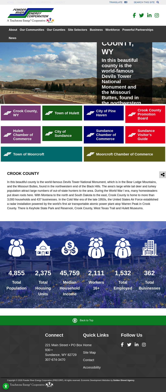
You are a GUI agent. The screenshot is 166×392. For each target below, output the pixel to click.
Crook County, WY (20, 113)
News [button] (12, 38)
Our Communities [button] (32, 29)
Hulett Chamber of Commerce (18, 135)
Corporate (25, 2)
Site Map (89, 352)
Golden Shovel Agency (123, 380)
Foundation (43, 2)
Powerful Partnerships (137, 29)
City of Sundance (58, 134)
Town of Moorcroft (23, 154)
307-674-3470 (55, 359)
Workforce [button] (112, 29)
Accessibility (92, 367)
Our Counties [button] (56, 29)
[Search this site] (158, 2)
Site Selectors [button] (77, 29)
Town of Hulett (62, 113)
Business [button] (96, 29)
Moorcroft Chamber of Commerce (119, 154)
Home (10, 2)
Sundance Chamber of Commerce (101, 135)
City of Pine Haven (101, 113)
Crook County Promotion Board (144, 114)
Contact (60, 2)
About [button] (13, 29)
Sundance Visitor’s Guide (141, 135)
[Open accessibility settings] (6, 386)
